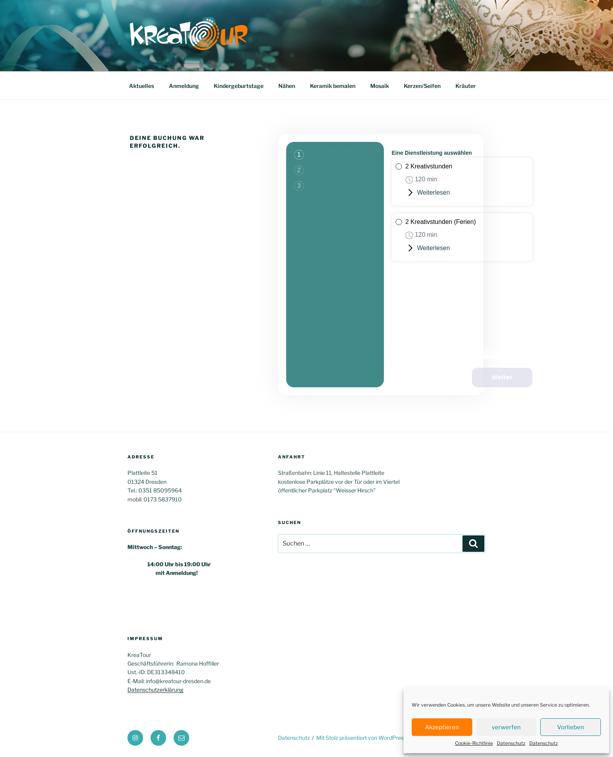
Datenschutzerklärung (155, 689)
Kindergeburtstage (238, 85)
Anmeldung (184, 85)
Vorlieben (570, 727)
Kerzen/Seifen (422, 85)
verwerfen (506, 727)
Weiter (509, 376)
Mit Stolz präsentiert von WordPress (361, 737)
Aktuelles (141, 85)
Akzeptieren (442, 727)
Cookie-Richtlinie (474, 743)
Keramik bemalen (332, 85)
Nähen (286, 85)
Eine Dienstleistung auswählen (432, 153)
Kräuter (465, 85)
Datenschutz (511, 743)
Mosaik (379, 85)
